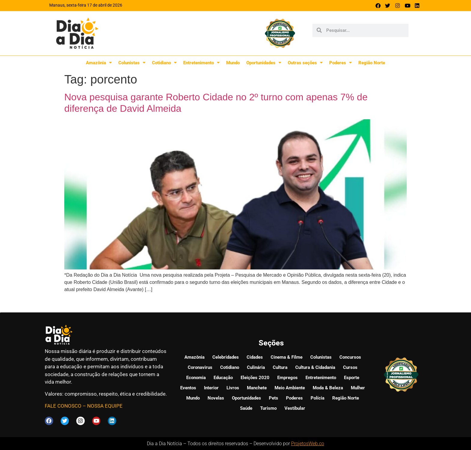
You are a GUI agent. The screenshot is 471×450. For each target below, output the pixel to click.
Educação (223, 377)
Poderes (340, 62)
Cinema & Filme (286, 357)
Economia (196, 377)
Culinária (256, 367)
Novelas (216, 398)
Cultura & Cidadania (315, 367)
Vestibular (294, 408)
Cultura (280, 367)
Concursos (350, 357)
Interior (211, 388)
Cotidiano (164, 62)
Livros (232, 388)
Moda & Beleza (328, 388)
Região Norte (371, 62)
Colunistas (131, 62)
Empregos (287, 377)
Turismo (268, 408)
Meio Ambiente (290, 388)
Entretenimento (201, 62)
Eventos (188, 388)
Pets (273, 398)
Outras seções (305, 62)
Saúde (246, 408)
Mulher (358, 388)
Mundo (233, 62)
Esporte (351, 377)
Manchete (257, 388)
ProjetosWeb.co (307, 443)
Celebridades (225, 357)
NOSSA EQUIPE (105, 406)
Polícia (317, 398)
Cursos (350, 367)
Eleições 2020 (255, 377)
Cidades (255, 357)
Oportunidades (263, 62)
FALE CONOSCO (63, 406)
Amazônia (99, 62)
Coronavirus (200, 367)
